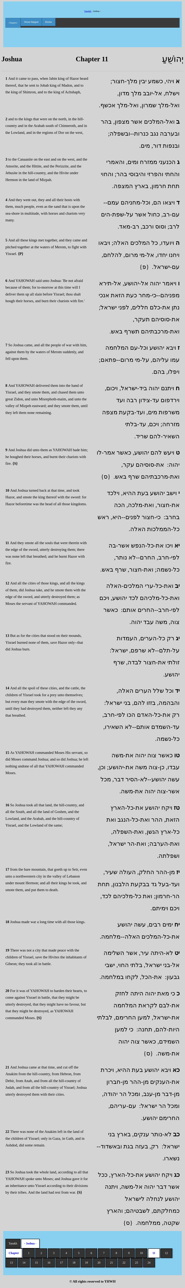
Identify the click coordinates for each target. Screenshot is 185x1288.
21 (111, 1262)
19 (86, 1262)
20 (99, 1262)
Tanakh (88, 11)
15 (36, 1262)
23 (136, 1262)
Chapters (13, 22)
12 (166, 1253)
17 (61, 1262)
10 (141, 1253)
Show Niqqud (31, 22)
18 (73, 1262)
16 (49, 1262)
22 (123, 1262)
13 (11, 1262)
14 (23, 1262)
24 (149, 1262)
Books (48, 22)
